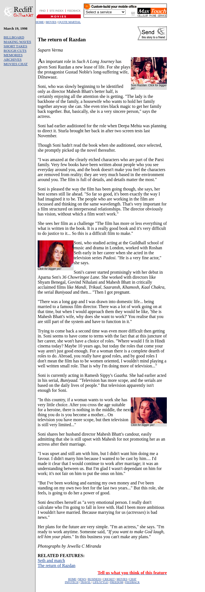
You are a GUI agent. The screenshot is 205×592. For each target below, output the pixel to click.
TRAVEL (86, 582)
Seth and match (51, 560)
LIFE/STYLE (100, 582)
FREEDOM (116, 582)
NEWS (82, 579)
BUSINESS (94, 579)
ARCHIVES (13, 59)
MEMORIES (13, 55)
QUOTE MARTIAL (69, 22)
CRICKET (109, 579)
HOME (40, 22)
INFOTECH (71, 582)
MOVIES (51, 22)
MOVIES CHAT (16, 64)
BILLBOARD (14, 37)
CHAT (132, 579)
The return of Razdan (56, 565)
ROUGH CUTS (15, 51)
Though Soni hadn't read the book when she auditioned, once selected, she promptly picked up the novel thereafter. (100, 148)
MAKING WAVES (17, 42)
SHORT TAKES (15, 46)
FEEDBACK (132, 582)
